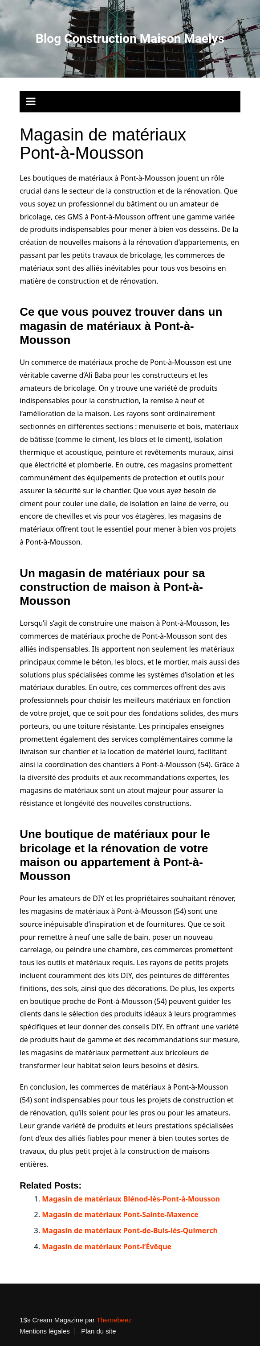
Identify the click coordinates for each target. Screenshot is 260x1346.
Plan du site (98, 1331)
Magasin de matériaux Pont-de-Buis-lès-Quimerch (130, 1230)
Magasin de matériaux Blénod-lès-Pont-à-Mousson (131, 1199)
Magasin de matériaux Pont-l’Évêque (106, 1246)
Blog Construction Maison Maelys (130, 38)
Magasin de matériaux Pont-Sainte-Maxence (120, 1214)
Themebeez (114, 1320)
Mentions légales (45, 1331)
